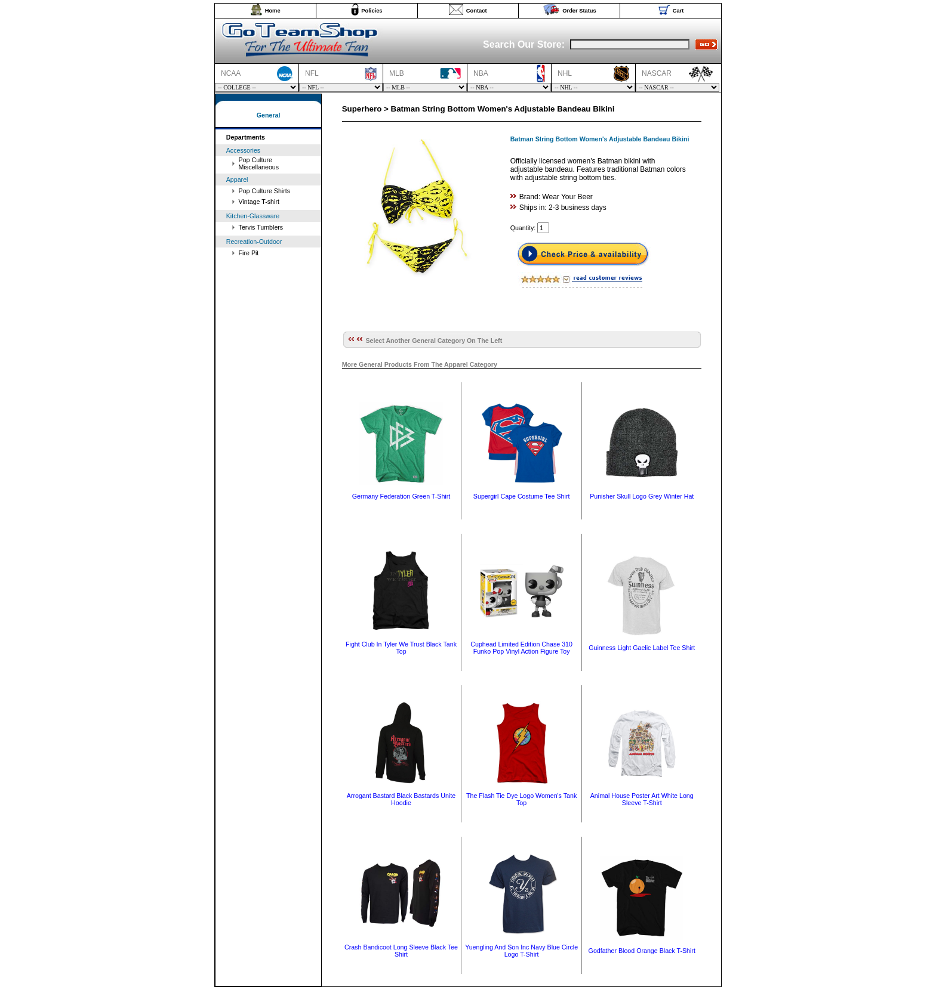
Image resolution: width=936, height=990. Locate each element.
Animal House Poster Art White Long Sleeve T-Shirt (642, 799)
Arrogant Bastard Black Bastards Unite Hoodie (401, 799)
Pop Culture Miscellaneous (259, 163)
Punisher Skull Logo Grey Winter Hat (642, 496)
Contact (476, 11)
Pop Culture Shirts (264, 190)
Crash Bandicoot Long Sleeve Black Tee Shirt (401, 950)
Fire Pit (249, 252)
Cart (678, 11)
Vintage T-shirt (259, 201)
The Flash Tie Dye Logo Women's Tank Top (521, 799)
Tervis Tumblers (261, 227)
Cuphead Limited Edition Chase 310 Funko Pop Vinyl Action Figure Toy (521, 648)
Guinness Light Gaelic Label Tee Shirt (642, 647)
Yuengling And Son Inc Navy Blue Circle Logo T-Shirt (521, 950)
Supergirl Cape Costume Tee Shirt (521, 496)
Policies (371, 11)
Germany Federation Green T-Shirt (401, 496)
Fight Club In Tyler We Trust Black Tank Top (401, 648)
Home (273, 11)
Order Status (579, 11)
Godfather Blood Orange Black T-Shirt (642, 950)
